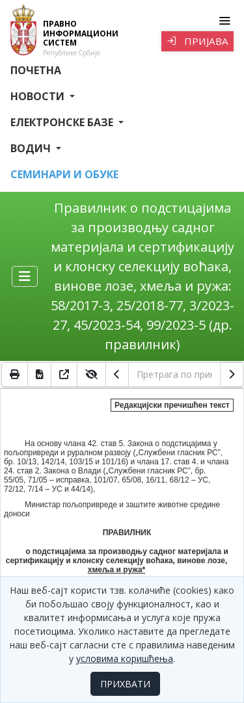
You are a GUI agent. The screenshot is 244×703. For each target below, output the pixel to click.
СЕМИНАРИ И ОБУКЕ (64, 174)
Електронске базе (63, 122)
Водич (31, 148)
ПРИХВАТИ (125, 684)
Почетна (35, 70)
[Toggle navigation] (224, 20)
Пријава (197, 40)
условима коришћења (124, 658)
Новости (38, 96)
